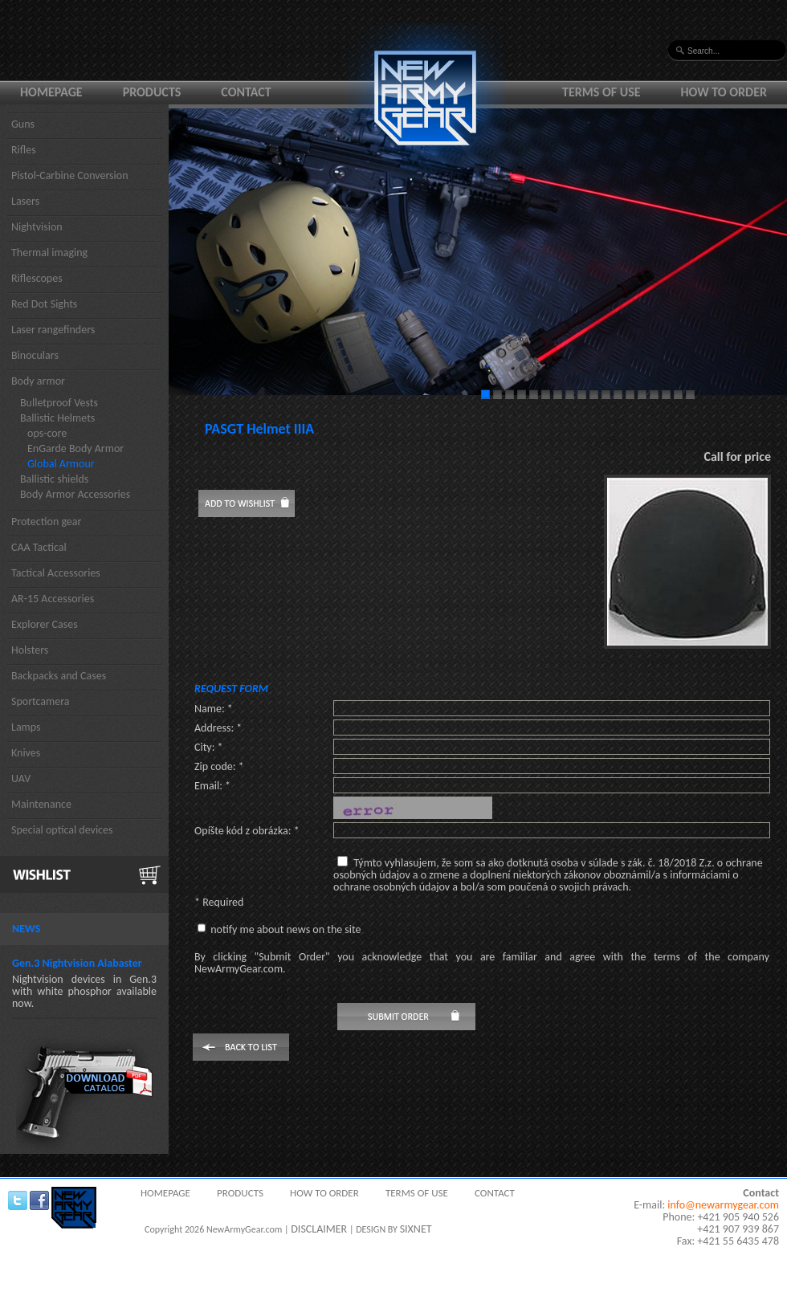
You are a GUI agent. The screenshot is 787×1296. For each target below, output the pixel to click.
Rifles (23, 150)
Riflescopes (37, 278)
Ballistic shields (54, 479)
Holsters (29, 650)
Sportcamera (40, 701)
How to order (724, 92)
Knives (25, 753)
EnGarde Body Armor (75, 448)
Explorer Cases (44, 624)
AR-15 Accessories (52, 599)
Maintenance (41, 804)
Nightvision (37, 227)
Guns (23, 124)
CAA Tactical (39, 547)
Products (152, 92)
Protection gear (46, 522)
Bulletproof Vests (59, 403)
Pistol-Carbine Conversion (69, 175)
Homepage (51, 92)
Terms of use (601, 92)
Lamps (26, 727)
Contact (246, 92)
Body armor (38, 381)
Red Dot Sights (44, 304)
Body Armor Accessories (75, 494)
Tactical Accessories (55, 573)
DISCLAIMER (319, 1229)
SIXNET (416, 1229)
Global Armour (61, 464)
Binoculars (35, 355)
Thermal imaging (49, 253)
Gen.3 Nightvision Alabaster (77, 963)
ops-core (47, 433)
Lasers (25, 201)
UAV (21, 778)
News (26, 928)
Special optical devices (62, 830)
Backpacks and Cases (58, 676)
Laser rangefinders (53, 330)
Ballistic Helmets (57, 418)
